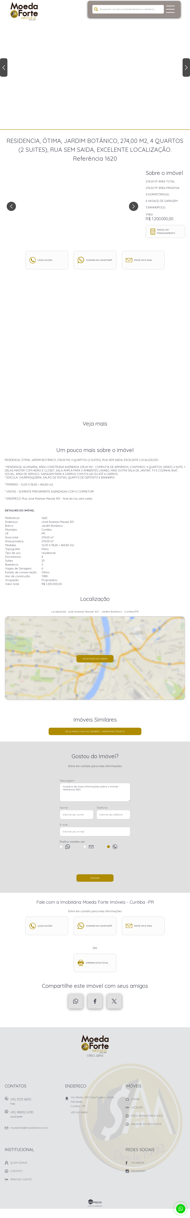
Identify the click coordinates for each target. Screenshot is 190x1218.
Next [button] (186, 67)
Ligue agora (45, 260)
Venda (135, 1099)
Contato (16, 1171)
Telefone (101, 807)
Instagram (138, 1171)
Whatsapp (75, 1001)
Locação (137, 1107)
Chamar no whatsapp (99, 260)
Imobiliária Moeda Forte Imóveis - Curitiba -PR (95, 1044)
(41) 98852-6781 (35, 1115)
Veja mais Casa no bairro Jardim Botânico (95, 731)
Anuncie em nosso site (146, 1124)
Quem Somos (18, 1162)
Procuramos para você (147, 1115)
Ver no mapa (79, 1112)
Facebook (95, 1001)
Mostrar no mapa (95, 658)
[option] (95, 64)
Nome (64, 807)
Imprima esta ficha (97, 962)
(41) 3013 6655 (35, 1102)
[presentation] (95, 863)
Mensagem (67, 780)
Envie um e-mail (143, 260)
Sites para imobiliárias (95, 1206)
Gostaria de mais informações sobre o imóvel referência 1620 (95, 792)
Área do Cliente (21, 1179)
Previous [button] (3, 67)
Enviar (95, 878)
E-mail (64, 824)
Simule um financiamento (166, 231)
